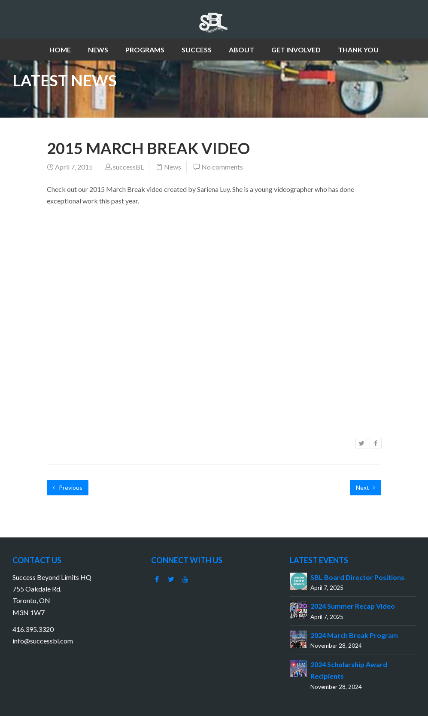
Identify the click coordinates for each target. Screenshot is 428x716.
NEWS (98, 50)
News (172, 167)
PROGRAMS (144, 50)
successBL (128, 167)
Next (365, 487)
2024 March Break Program (354, 635)
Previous (67, 487)
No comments (222, 167)
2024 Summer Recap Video (352, 606)
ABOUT (241, 50)
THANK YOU (358, 50)
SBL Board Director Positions (357, 577)
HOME (60, 50)
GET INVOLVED (296, 50)
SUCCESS (197, 50)
